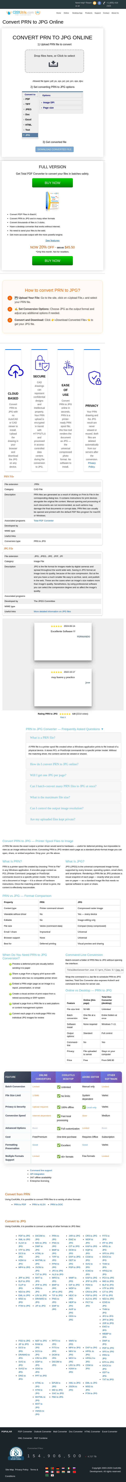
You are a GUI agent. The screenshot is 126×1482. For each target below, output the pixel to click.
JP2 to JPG (57, 1271)
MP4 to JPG (24, 1267)
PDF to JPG (24, 1236)
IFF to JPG (107, 1243)
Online (66, 13)
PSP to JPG (74, 1267)
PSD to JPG (24, 1341)
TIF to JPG (57, 1295)
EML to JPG (24, 1295)
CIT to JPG (74, 1246)
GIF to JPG (74, 1285)
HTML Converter (92, 1431)
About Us (115, 13)
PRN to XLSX (39, 1204)
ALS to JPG (57, 1274)
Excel (28, 119)
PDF (27, 99)
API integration (37, 1174)
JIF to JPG (40, 1306)
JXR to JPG (74, 1236)
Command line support (41, 1170)
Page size (48, 107)
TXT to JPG (41, 1274)
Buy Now (52, 183)
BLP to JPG (24, 1281)
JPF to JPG (24, 1278)
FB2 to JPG (57, 1397)
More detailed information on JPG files (52, 611)
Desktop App (77, 13)
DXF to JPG (74, 1257)
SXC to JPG (58, 1393)
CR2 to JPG (41, 1358)
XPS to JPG (108, 1253)
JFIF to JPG (41, 1285)
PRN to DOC (57, 1204)
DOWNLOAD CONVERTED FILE (55, 149)
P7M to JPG (24, 1306)
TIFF (27, 104)
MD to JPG (57, 1390)
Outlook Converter (42, 1431)
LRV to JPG (41, 1295)
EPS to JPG (108, 1362)
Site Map (9, 1469)
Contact (106, 13)
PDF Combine (41, 1438)
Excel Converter (109, 1431)
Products (88, 13)
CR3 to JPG (91, 1236)
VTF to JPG (24, 1250)
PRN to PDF (20, 1204)
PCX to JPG (108, 1278)
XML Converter (25, 1438)
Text (27, 130)
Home (58, 13)
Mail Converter (60, 1431)
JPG (27, 135)
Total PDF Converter (44, 520)
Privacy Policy (21, 1469)
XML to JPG (24, 1239)
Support (98, 13)
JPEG (28, 109)
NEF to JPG (41, 1341)
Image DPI (48, 102)
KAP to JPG (91, 1246)
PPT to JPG (41, 1375)
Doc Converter (76, 1431)
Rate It (63, 717)
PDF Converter (25, 1431)
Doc (27, 114)
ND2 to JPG (24, 1291)
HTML (28, 124)
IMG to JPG (41, 1243)
